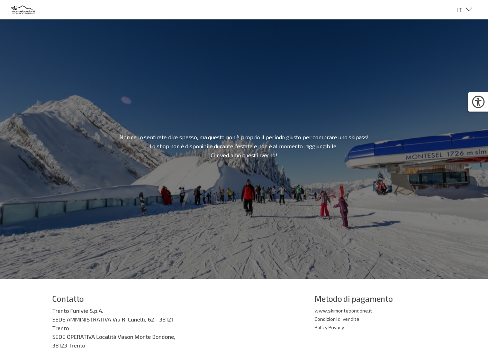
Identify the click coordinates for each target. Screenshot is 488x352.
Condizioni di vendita (337, 319)
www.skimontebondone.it (343, 311)
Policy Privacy (329, 327)
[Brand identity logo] (28, 9)
